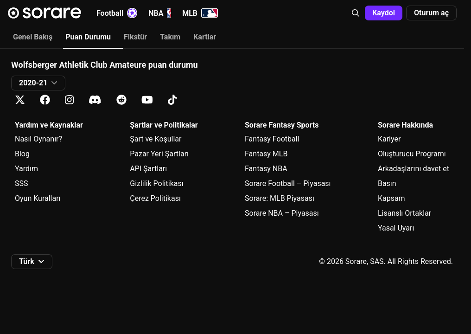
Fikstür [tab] (135, 36)
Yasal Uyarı (396, 228)
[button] (355, 13)
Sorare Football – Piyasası (288, 183)
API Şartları (148, 168)
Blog (22, 153)
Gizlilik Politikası (156, 183)
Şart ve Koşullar (155, 139)
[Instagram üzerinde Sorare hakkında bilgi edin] (69, 99)
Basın (387, 183)
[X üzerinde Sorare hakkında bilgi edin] (20, 99)
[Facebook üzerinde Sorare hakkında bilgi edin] (45, 99)
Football (116, 13)
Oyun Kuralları (38, 198)
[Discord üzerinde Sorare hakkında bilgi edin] (95, 99)
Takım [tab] (170, 36)
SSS (21, 183)
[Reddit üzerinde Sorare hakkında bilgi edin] (121, 99)
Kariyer (389, 139)
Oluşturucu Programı (412, 153)
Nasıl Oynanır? (38, 139)
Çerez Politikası (155, 198)
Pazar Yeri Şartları (159, 153)
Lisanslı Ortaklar (404, 213)
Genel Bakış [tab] (32, 36)
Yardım (26, 168)
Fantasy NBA (266, 168)
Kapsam (391, 198)
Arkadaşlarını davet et (413, 168)
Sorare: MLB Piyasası (279, 198)
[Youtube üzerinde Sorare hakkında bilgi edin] (147, 99)
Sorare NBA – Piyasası (282, 213)
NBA (159, 13)
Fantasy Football (272, 139)
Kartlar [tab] (204, 36)
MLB (200, 13)
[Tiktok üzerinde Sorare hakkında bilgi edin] (172, 99)
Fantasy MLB (266, 153)
